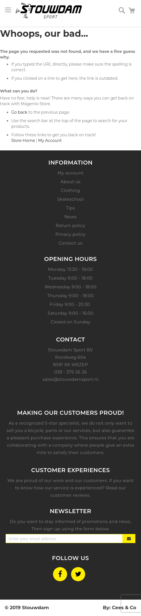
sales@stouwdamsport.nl (70, 379)
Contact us (70, 243)
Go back (19, 112)
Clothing (70, 190)
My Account (49, 140)
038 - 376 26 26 (70, 372)
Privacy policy (71, 234)
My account (70, 173)
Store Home (23, 140)
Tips (70, 208)
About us (71, 181)
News (70, 216)
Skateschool (70, 199)
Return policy (70, 225)
